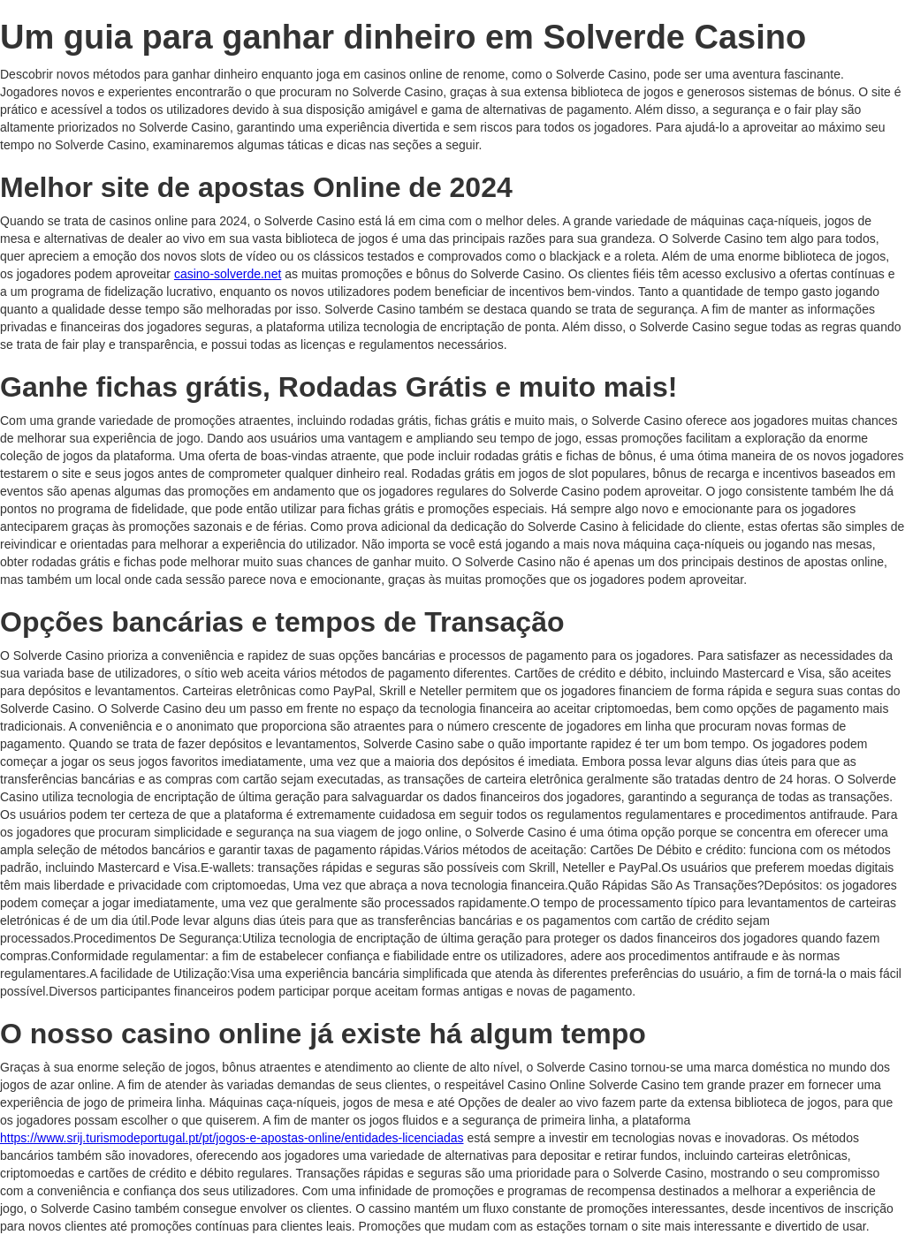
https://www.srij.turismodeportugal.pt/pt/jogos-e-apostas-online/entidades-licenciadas (232, 1138)
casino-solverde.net (227, 274)
